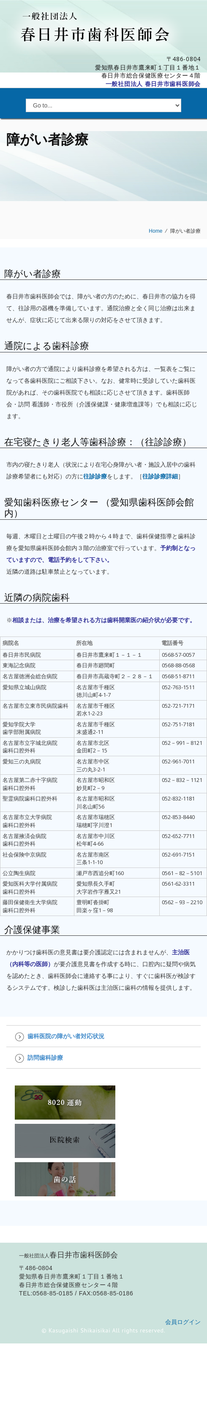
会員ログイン (183, 1322)
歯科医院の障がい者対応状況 (65, 1036)
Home (155, 231)
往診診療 (95, 476)
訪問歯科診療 (45, 1057)
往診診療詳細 (160, 476)
